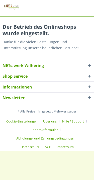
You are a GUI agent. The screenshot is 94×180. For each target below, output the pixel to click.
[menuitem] (24, 121)
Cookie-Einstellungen (22, 121)
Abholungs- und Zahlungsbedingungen (45, 138)
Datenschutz (30, 146)
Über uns (50, 121)
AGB (48, 146)
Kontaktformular (45, 130)
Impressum (65, 146)
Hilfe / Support (73, 121)
